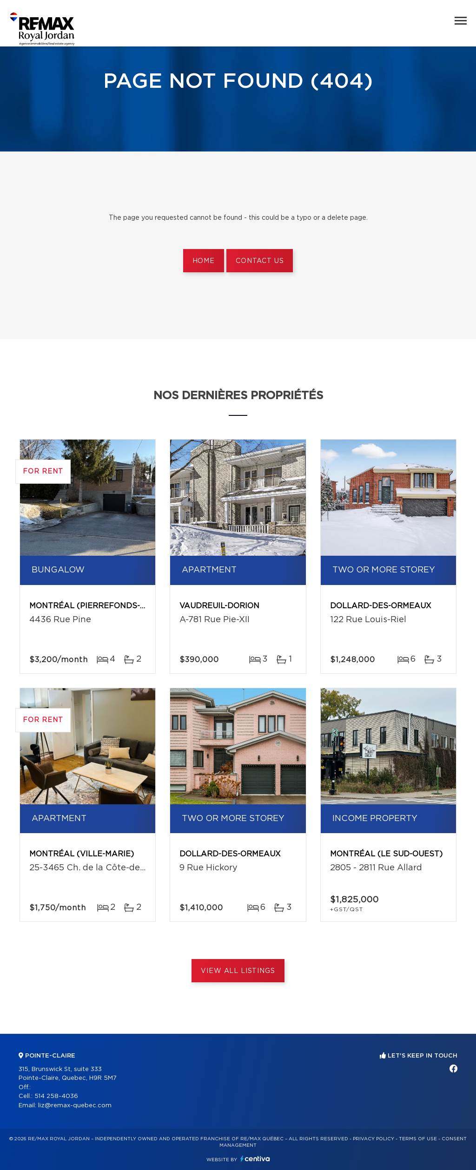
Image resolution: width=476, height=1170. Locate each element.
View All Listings (238, 971)
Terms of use (418, 1139)
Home (203, 261)
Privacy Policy (373, 1139)
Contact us (260, 261)
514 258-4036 (56, 1096)
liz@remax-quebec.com (75, 1106)
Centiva (255, 1159)
